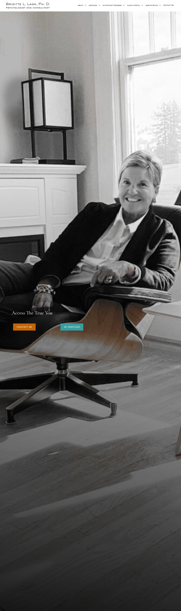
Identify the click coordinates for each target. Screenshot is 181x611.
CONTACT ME (168, 5)
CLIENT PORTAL (133, 5)
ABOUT (81, 5)
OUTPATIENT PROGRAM (112, 5)
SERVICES (93, 5)
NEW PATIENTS (152, 5)
